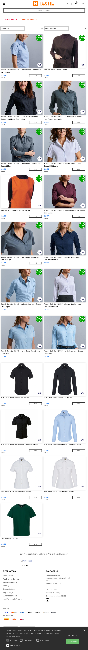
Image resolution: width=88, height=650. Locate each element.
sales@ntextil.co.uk (54, 583)
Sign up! (25, 565)
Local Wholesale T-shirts (12, 599)
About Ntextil (8, 576)
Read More (16, 636)
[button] (67, 4)
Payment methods (10, 582)
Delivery (6, 586)
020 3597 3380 (52, 589)
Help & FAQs (8, 592)
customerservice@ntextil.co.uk (58, 578)
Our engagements (10, 596)
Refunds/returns (9, 589)
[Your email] (38, 561)
